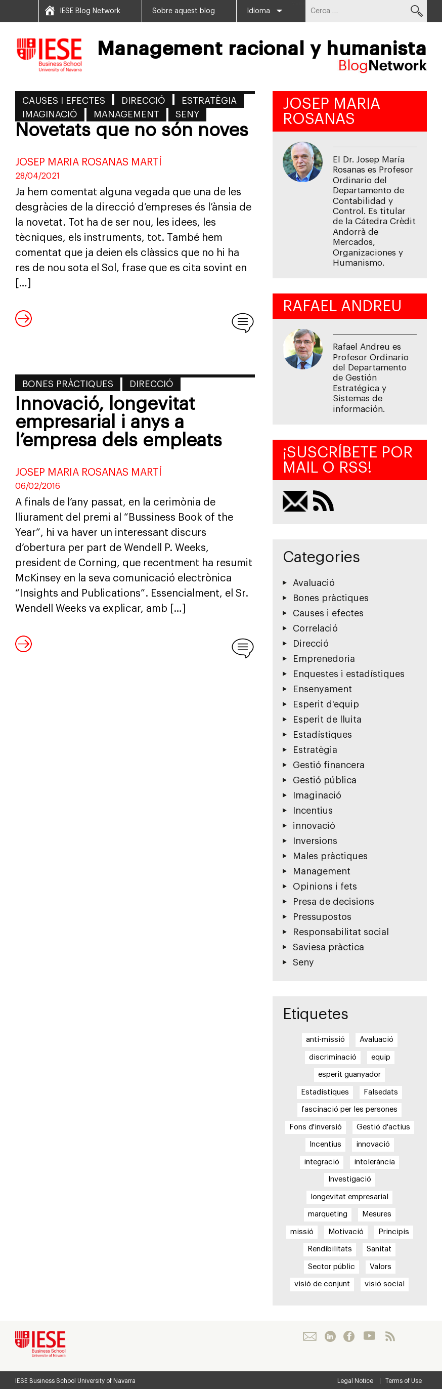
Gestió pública (325, 780)
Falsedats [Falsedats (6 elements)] (381, 1092)
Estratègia (209, 100)
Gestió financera (329, 765)
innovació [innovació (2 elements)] (373, 1144)
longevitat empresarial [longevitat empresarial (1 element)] (349, 1197)
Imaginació (49, 114)
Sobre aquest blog (183, 11)
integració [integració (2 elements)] (321, 1162)
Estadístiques (322, 734)
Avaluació (314, 582)
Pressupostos (322, 916)
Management (126, 114)
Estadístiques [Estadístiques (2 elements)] (325, 1092)
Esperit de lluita (327, 719)
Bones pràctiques (67, 384)
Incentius (313, 810)
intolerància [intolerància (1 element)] (374, 1162)
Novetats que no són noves (131, 130)
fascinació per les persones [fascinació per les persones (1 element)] (349, 1109)
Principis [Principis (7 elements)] (393, 1232)
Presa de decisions (333, 901)
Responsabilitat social (341, 932)
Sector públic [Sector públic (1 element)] (331, 1267)
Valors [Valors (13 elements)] (380, 1267)
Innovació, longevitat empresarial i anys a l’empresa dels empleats (118, 422)
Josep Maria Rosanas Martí (88, 162)
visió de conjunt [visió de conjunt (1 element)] (322, 1284)
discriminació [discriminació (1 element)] (333, 1057)
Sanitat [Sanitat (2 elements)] (379, 1249)
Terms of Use (403, 1381)
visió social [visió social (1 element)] (385, 1284)
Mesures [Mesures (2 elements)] (376, 1214)
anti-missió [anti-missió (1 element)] (325, 1039)
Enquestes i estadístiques (349, 674)
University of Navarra (106, 1381)
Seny (187, 114)
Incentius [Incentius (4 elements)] (325, 1144)
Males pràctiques (330, 856)
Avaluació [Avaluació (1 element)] (376, 1039)
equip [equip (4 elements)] (380, 1057)
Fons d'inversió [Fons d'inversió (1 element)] (315, 1127)
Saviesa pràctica (328, 947)
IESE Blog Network (90, 11)
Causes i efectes (63, 100)
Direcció (143, 100)
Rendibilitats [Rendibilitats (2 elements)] (329, 1249)
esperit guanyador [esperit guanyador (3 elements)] (349, 1074)
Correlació (315, 628)
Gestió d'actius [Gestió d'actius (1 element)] (383, 1127)
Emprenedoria (324, 658)
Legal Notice (355, 1381)
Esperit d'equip (326, 704)
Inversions (315, 841)
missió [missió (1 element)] (302, 1232)
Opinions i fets (325, 886)
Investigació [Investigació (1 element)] (349, 1179)
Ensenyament (322, 689)
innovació (314, 825)
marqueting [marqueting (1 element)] (327, 1214)
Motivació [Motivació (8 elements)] (346, 1232)
